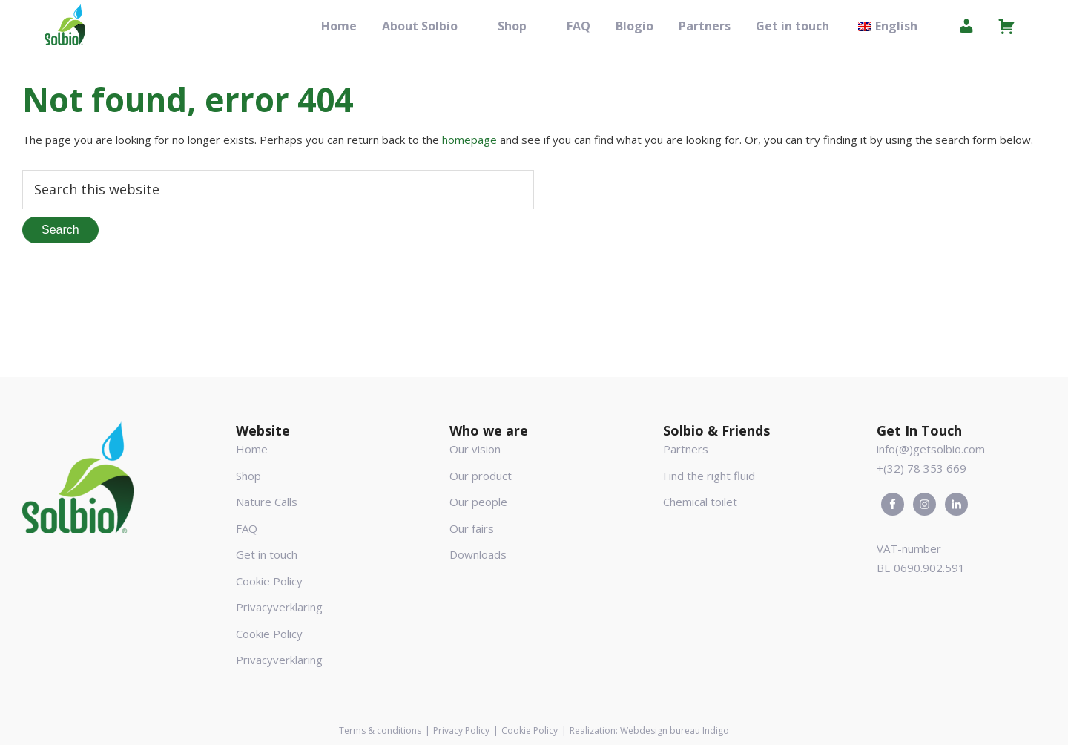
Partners (685, 449)
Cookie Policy (269, 581)
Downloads (478, 554)
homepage (469, 139)
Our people (478, 501)
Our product (480, 475)
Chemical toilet (700, 501)
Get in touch (266, 554)
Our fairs (471, 528)
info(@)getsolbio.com (931, 449)
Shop (248, 475)
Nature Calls (266, 501)
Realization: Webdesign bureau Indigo (649, 730)
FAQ (246, 528)
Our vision (475, 449)
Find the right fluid (709, 475)
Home (252, 449)
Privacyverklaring (279, 607)
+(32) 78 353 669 (921, 468)
